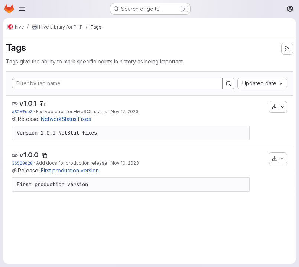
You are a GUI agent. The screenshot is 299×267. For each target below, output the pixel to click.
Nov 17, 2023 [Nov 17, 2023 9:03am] (125, 111)
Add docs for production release (71, 163)
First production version (70, 170)
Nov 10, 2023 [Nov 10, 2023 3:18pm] (125, 163)
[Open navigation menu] (22, 9)
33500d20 (22, 163)
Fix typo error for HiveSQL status (71, 111)
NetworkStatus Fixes (66, 119)
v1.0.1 (27, 103)
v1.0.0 (29, 155)
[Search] (228, 83)
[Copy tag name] (42, 103)
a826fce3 (22, 111)
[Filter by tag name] (117, 83)
